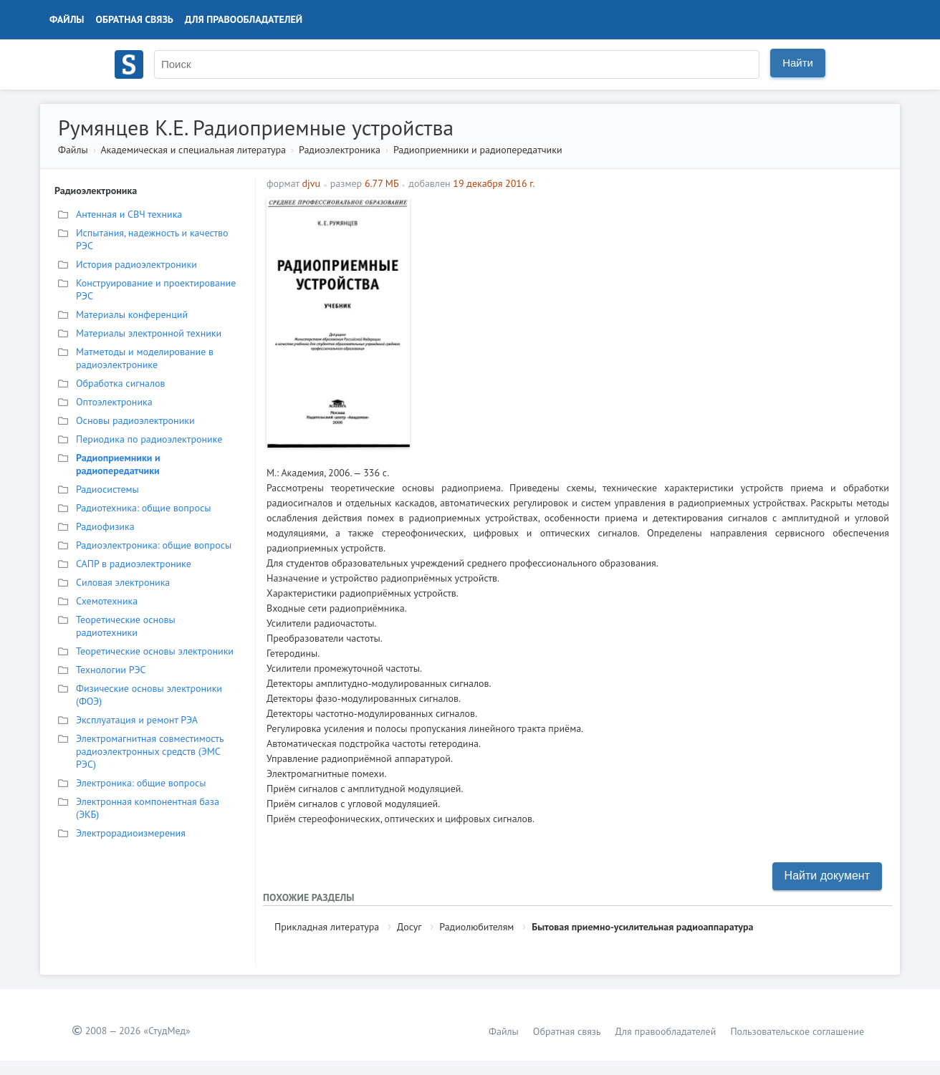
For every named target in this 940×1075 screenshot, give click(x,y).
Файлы (67, 19)
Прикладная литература (326, 926)
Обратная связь (134, 19)
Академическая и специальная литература (193, 149)
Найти (797, 63)
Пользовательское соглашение (797, 1031)
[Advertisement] (653, 298)
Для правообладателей (243, 19)
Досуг (409, 926)
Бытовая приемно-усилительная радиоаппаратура (642, 926)
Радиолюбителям (476, 926)
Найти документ (827, 875)
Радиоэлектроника (339, 149)
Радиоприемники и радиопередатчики (477, 149)
